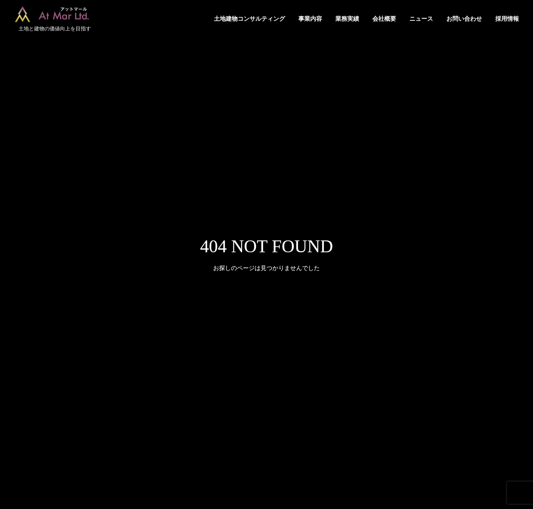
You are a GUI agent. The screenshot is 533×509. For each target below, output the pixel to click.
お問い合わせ (464, 19)
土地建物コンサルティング (249, 19)
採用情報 (507, 19)
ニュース (421, 19)
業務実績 (347, 19)
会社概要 (384, 19)
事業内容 (310, 19)
